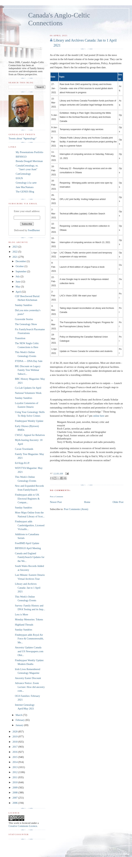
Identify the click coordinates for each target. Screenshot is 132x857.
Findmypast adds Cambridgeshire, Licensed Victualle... (29, 525)
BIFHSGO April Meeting (28, 548)
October (20, 266)
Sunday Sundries (23, 305)
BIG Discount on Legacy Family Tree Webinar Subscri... (27, 370)
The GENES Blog (25, 191)
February (20, 720)
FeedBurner (34, 230)
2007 (15, 797)
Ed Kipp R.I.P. (22, 463)
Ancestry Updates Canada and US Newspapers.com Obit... (29, 651)
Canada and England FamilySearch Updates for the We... (29, 557)
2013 (15, 767)
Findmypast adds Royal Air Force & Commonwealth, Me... (29, 638)
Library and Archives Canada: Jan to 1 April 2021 (85, 42)
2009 (15, 787)
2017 (15, 746)
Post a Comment (56, 496)
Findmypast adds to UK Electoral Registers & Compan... (27, 498)
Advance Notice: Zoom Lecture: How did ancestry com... (30, 687)
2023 (15, 246)
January (20, 725)
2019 (15, 736)
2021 (15, 256)
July (18, 276)
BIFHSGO (21, 156)
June (18, 281)
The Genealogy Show (26, 324)
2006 (15, 802)
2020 (15, 731)
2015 (15, 757)
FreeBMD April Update (27, 543)
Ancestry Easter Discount (28, 678)
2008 (15, 792)
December (21, 261)
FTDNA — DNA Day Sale (28, 361)
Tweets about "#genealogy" (23, 138)
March (19, 715)
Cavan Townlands (24, 448)
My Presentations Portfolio (29, 152)
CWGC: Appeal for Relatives (30, 435)
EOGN (19, 178)
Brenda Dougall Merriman (29, 161)
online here (98, 415)
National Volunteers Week (28, 393)
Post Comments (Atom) (76, 509)
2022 (15, 251)
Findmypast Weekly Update (29, 421)
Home (87, 502)
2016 (15, 751)
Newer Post (56, 502)
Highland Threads (24, 624)
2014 (15, 762)
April (19, 291)
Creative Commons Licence (23, 826)
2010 (15, 782)
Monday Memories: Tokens (29, 619)
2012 (15, 772)
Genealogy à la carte (26, 182)
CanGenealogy (23, 173)
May (18, 286)
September (21, 271)
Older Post (118, 502)
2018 (15, 741)
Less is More (21, 614)
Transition (20, 338)
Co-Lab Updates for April (28, 387)
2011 (15, 777)
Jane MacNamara (25, 187)
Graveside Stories (24, 319)
